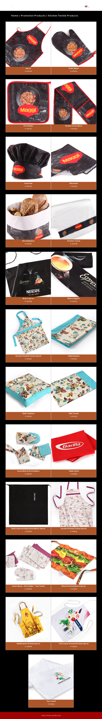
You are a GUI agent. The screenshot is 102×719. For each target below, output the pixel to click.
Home (14, 15)
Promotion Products (33, 15)
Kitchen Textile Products (63, 15)
